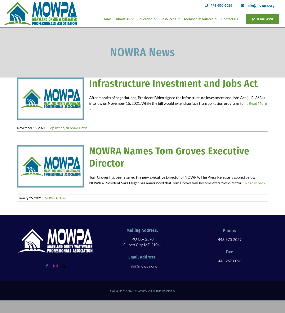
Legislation (56, 128)
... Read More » (254, 183)
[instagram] (55, 266)
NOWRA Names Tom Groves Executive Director (169, 157)
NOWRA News (76, 128)
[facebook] (47, 266)
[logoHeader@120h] (40, 3)
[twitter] (64, 266)
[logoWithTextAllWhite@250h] (55, 230)
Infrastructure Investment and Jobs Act (173, 83)
